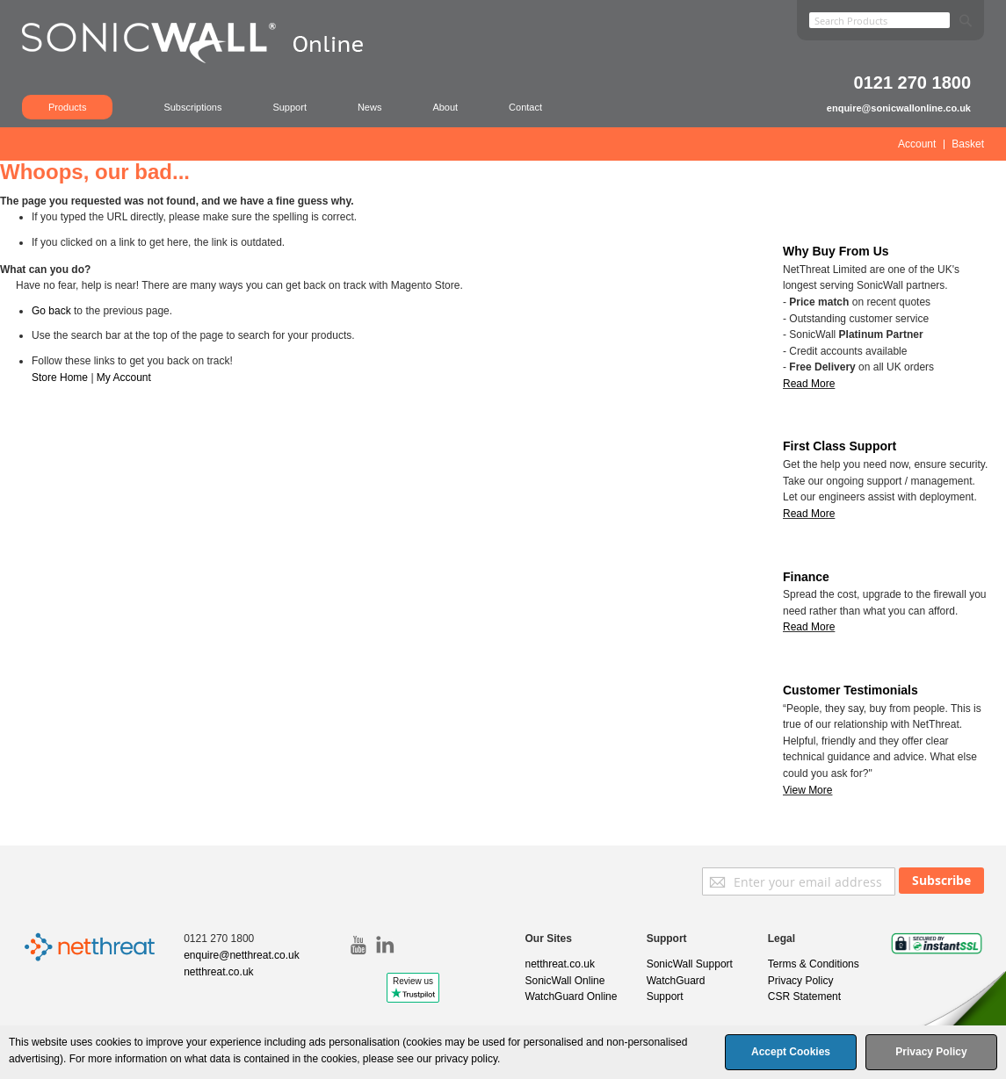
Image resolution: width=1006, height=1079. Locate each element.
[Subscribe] (941, 880)
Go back (51, 311)
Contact (525, 107)
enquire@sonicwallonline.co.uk (899, 108)
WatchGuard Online (571, 996)
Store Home (60, 377)
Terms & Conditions (813, 964)
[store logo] (202, 66)
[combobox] (879, 20)
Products (67, 107)
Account (917, 144)
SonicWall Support (690, 964)
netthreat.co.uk (218, 972)
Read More (809, 513)
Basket (968, 144)
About (445, 107)
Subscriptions (192, 107)
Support (289, 107)
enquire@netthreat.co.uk (242, 955)
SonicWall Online (565, 981)
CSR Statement (804, 996)
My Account (124, 377)
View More (807, 790)
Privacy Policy (801, 981)
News (370, 107)
